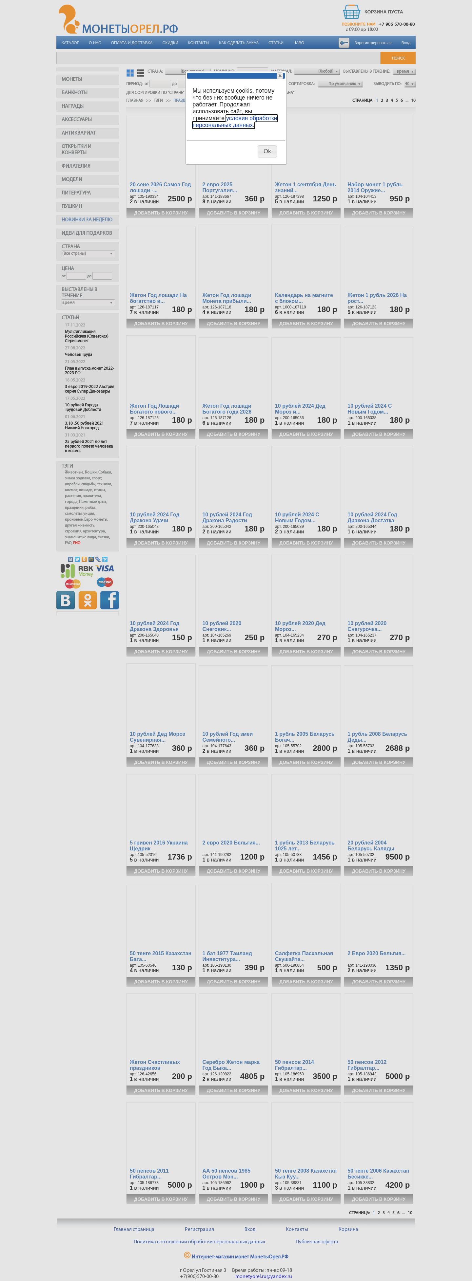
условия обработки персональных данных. (235, 121)
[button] (280, 75)
